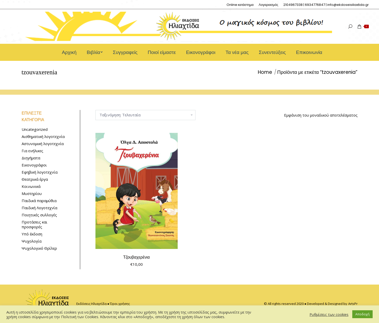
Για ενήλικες (32, 150)
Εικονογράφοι (34, 165)
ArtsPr (353, 303)
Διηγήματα (31, 158)
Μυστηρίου (32, 193)
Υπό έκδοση (32, 234)
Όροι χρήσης (120, 303)
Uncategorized (35, 129)
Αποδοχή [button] (362, 314)
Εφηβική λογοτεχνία (40, 172)
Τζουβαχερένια (136, 257)
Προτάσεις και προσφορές (34, 224)
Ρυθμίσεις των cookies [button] (329, 314)
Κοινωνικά (31, 186)
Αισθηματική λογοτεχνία (43, 136)
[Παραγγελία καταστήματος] (145, 115)
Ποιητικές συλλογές (39, 215)
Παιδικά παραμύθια (39, 200)
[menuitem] (240, 4)
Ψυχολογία (31, 241)
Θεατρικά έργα (35, 179)
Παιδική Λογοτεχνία (39, 207)
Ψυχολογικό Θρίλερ (39, 248)
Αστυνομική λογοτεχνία (43, 143)
